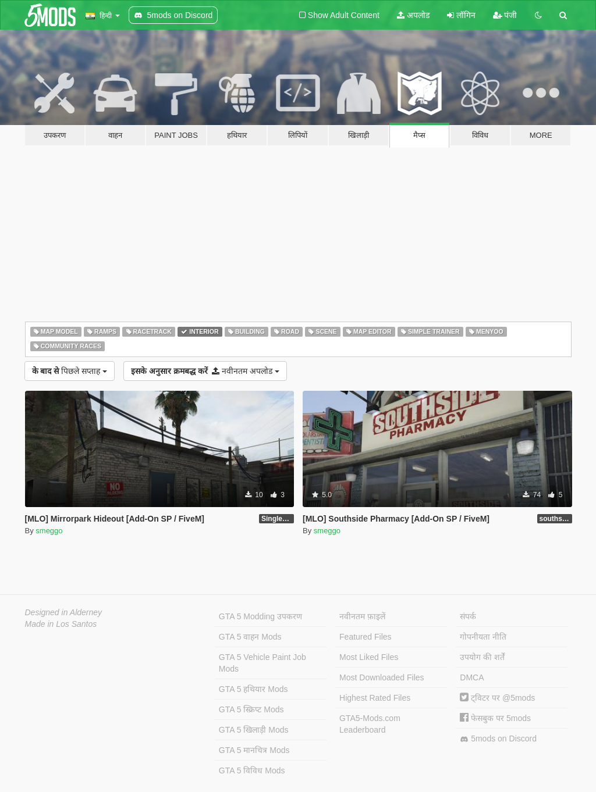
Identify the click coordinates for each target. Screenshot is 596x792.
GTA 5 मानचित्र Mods (254, 750)
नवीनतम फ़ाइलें (362, 616)
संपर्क (468, 616)
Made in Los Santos (61, 624)
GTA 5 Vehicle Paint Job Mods (262, 662)
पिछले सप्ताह (69, 371)
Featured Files (365, 636)
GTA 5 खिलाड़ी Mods (254, 729)
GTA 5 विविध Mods (252, 770)
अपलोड (413, 15)
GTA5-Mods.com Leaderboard (369, 723)
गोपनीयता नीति (483, 636)
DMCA (472, 677)
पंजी (505, 15)
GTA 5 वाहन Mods (250, 636)
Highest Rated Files (374, 697)
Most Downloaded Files (381, 677)
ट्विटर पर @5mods (497, 698)
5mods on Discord (498, 739)
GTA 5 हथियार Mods (253, 689)
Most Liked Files (368, 657)
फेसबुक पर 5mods (495, 718)
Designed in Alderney (63, 612)
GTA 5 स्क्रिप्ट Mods (251, 709)
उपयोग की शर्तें (482, 657)
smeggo (49, 530)
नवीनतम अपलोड (205, 371)
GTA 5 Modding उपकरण (260, 616)
